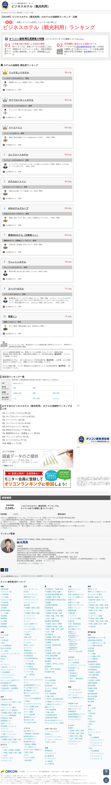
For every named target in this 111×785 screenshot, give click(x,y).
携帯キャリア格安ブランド (97, 592)
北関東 (11, 750)
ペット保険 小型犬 (94, 656)
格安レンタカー (29, 645)
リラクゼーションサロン (53, 737)
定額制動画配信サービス (32, 685)
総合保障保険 (92, 694)
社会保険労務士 (58, 699)
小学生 (61, 664)
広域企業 (92, 613)
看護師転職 (72, 610)
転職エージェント (74, 608)
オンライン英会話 (51, 688)
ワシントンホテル (17, 262)
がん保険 (4, 621)
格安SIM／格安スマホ (95, 597)
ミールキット (28, 610)
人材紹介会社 (73, 644)
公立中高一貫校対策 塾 (53, 645)
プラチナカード (96, 745)
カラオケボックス (74, 741)
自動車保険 (4, 589)
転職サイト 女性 (74, 602)
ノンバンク (12, 667)
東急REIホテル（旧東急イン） (23, 235)
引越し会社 (28, 637)
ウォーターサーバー (31, 589)
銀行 (3, 643)
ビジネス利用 (30, 758)
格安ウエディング (74, 709)
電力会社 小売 (29, 720)
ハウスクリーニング (31, 600)
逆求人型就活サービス (76, 594)
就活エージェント (74, 589)
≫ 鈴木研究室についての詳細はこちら (30, 563)
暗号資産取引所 (6, 683)
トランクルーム (29, 626)
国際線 (34, 744)
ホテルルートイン (17, 181)
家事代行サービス (30, 597)
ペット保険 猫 (93, 659)
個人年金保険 (92, 696)
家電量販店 (49, 750)
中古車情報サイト (30, 653)
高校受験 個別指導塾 (52, 621)
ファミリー (56, 398)
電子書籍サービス (30, 690)
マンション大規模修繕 (8, 715)
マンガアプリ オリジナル (32, 704)
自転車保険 (4, 605)
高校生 (48, 664)
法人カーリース (73, 660)
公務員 (48, 704)
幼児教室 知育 (50, 672)
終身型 (91, 664)
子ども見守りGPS (30, 722)
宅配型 (27, 634)
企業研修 (71, 670)
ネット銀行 (4, 651)
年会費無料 (6, 672)
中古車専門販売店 (31, 658)
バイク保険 (4, 597)
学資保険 (4, 624)
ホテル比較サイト (30, 739)
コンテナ (28, 632)
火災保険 (4, 608)
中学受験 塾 (49, 634)
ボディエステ (73, 695)
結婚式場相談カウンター (76, 714)
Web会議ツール (73, 668)
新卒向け (73, 681)
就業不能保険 (92, 683)
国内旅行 (28, 734)
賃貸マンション (6, 723)
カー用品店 (49, 761)
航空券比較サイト (30, 736)
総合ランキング (18, 383)
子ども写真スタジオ (31, 688)
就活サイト (72, 592)
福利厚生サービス (30, 717)
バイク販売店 (28, 666)
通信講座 (48, 691)
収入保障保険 (94, 675)
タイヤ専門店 (49, 764)
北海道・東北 (17, 393)
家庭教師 (48, 666)
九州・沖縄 (50, 618)
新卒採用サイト (73, 636)
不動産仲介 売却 (6, 699)
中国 (106, 608)
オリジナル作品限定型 (33, 698)
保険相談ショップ (7, 626)
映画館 (70, 728)
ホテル (26, 755)
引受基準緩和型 (94, 667)
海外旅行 (36, 734)
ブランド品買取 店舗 (31, 706)
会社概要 (22, 771)
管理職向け (74, 676)
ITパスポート (57, 704)
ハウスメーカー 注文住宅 (9, 742)
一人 (14, 398)
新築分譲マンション (8, 737)
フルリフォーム (7, 731)
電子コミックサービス (31, 693)
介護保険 (91, 691)
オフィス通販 (28, 712)
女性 (14, 388)
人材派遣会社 (73, 648)
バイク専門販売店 (31, 669)
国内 (26, 752)
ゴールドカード (7, 677)
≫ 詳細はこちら (6, 528)
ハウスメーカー (7, 758)
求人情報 (78, 771)
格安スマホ (101, 600)
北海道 (48, 610)
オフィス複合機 (29, 714)
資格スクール (49, 707)
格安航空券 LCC (29, 742)
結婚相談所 (72, 711)
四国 (90, 610)
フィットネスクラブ (52, 731)
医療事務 (53, 694)
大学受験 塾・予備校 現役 (54, 589)
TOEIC (48, 699)
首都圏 (4, 713)
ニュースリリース (31, 771)
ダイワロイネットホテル (21, 100)
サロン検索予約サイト (76, 698)
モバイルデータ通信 (95, 594)
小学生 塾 (48, 650)
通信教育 (48, 661)
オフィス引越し (29, 709)
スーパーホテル (16, 288)
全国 (80, 739)
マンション (6, 702)
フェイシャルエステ (75, 692)
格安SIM (92, 600)
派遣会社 (71, 621)
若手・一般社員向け (77, 678)
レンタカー (28, 642)
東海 (10, 713)
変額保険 (91, 699)
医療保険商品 (92, 661)
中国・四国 (17, 753)
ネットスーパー (29, 616)
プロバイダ (92, 602)
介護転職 (71, 613)
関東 (34, 393)
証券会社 (5, 640)
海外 (31, 752)
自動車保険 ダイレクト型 (96, 637)
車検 (25, 677)
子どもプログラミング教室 (54, 723)
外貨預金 (4, 656)
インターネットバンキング (10, 654)
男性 (34, 388)
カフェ (26, 682)
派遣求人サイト (73, 626)
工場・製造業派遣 (74, 624)
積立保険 (91, 701)
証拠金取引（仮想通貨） (10, 688)
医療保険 (4, 618)
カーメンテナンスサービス (33, 680)
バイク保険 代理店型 (95, 645)
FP (47, 694)
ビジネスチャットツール (76, 665)
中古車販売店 (28, 656)
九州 (19, 713)
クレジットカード (7, 670)
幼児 (47, 683)
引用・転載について (67, 771)
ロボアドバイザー (7, 691)
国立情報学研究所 (84, 47)
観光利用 (28, 760)
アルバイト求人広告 (75, 651)
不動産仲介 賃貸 (6, 718)
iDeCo (90, 719)
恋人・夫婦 (36, 398)
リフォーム (4, 729)
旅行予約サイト (29, 731)
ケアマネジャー (59, 701)
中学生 (55, 664)
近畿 (14, 713)
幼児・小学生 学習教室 (53, 669)
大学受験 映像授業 (51, 605)
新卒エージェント (74, 640)
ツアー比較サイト (30, 747)
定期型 (98, 664)
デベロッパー (7, 761)
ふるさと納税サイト (31, 624)
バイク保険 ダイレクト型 (96, 643)
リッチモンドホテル (19, 72)
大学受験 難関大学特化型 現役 (55, 600)
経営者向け (74, 673)
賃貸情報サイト (6, 721)
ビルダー (5, 747)
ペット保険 (4, 613)
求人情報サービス (74, 629)
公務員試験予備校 (51, 718)
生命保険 (4, 616)
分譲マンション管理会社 (9, 710)
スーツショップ (50, 758)
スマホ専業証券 (6, 645)
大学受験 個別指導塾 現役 (54, 594)
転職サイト (72, 600)
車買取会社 (28, 650)
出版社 (27, 701)
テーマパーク (73, 744)
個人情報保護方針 (44, 771)
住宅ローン (4, 659)
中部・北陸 (56, 393)
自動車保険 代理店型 (95, 640)
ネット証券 (4, 635)
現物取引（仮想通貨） (10, 685)
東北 (5, 750)
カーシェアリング (30, 640)
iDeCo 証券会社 (6, 648)
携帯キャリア (92, 589)
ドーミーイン (15, 127)
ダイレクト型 (7, 592)
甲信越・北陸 (57, 613)
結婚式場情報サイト (75, 717)
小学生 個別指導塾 (51, 656)
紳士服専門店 (49, 756)
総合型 (27, 696)
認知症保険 (92, 685)
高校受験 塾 (49, 608)
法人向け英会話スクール (53, 720)
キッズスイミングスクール (53, 739)
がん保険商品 (92, 677)
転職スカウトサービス (76, 605)
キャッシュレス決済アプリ (10, 680)
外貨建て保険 (92, 688)
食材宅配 (27, 605)
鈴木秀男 (87, 52)
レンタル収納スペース (33, 629)
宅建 (47, 696)
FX (2, 661)
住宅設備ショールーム (8, 726)
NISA (2, 637)
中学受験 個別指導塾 (52, 640)
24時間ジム (49, 734)
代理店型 (5, 594)
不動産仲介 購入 (6, 705)
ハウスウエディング (75, 706)
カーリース (28, 648)
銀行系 (4, 667)
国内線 (27, 744)
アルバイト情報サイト (76, 597)
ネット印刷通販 (73, 662)
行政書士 (49, 701)
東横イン (12, 316)
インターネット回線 (95, 616)
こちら (81, 39)
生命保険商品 (92, 670)
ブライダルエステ (74, 690)
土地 (19, 702)
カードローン (5, 664)
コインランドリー (30, 602)
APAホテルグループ (18, 208)
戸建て (14, 702)
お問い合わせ (55, 771)
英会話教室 (49, 685)
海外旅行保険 (5, 610)
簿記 (52, 696)
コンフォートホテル (18, 154)
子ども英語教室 (50, 680)
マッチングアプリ (74, 719)
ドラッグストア (50, 753)
